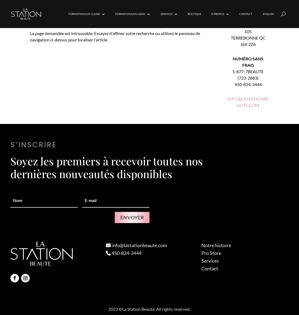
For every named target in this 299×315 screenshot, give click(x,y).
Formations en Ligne (130, 13)
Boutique (194, 13)
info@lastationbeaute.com (136, 245)
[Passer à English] (268, 14)
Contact (245, 13)
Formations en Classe (84, 13)
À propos (217, 13)
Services (166, 13)
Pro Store (211, 253)
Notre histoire (216, 245)
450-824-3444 (123, 253)
